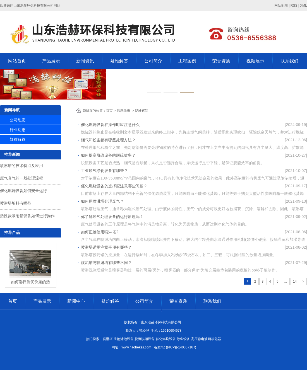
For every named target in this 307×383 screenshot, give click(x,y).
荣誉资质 (221, 61)
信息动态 (123, 111)
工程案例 (187, 61)
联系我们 (289, 61)
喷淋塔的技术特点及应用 (21, 165)
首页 (109, 111)
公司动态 (17, 120)
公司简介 (153, 61)
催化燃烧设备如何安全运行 (23, 190)
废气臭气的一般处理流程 (21, 178)
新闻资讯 (85, 61)
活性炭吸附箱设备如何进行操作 (27, 216)
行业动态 (17, 129)
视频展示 (255, 61)
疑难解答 (119, 61)
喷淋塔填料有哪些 (15, 203)
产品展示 (51, 61)
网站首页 (17, 61)
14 (295, 281)
